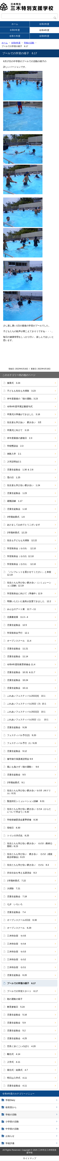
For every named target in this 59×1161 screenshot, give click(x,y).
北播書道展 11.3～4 (17, 617)
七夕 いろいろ (14, 904)
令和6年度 (44, 36)
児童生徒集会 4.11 (17, 1085)
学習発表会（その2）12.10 (20, 556)
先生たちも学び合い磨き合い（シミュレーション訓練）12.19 (29, 584)
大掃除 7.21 (13, 888)
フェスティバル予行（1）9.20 (22, 743)
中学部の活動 (12, 1129)
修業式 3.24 (13, 383)
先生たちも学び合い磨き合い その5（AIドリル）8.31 (29, 792)
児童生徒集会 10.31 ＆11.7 (21, 672)
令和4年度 (44, 30)
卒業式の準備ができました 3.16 (23, 414)
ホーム (14, 24)
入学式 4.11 (13, 1062)
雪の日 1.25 (13, 477)
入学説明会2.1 (14, 461)
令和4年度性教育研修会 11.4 (21, 664)
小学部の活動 (12, 1121)
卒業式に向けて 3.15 (18, 430)
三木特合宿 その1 (16, 967)
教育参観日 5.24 (16, 1007)
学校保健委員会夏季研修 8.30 (22, 819)
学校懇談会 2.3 (15, 446)
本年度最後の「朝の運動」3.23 (22, 398)
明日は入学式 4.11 (17, 1078)
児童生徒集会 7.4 (16, 912)
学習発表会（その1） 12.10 (21, 564)
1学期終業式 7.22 (16, 880)
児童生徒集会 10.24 (17, 680)
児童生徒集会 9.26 (17, 727)
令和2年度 (44, 24)
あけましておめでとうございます (23, 524)
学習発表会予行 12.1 (18, 633)
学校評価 (10, 1143)
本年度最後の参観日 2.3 (19, 438)
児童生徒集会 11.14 (17, 656)
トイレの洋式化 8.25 (18, 835)
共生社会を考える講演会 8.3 (22, 872)
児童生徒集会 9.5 (16, 774)
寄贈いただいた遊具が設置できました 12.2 (29, 601)
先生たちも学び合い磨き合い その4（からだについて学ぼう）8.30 (29, 810)
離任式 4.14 (13, 1054)
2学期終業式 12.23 (17, 532)
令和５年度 (14, 36)
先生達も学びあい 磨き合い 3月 (24, 422)
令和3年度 (15, 30)
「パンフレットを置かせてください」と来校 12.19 (30, 573)
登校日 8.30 (13, 827)
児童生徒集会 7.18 (17, 896)
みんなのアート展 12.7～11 (21, 609)
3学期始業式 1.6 (16, 517)
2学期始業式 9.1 (16, 782)
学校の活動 (29, 43)
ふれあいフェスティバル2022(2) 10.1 (26, 711)
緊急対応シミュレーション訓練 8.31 (25, 801)
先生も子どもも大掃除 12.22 (22, 540)
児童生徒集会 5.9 (16, 1022)
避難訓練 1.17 (14, 501)
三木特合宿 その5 (16, 935)
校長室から (11, 1107)
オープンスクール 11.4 (19, 640)
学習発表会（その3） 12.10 (21, 548)
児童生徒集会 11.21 (17, 648)
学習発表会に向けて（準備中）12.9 (24, 593)
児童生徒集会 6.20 (17, 975)
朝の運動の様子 (14, 999)
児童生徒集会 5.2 (16, 1030)
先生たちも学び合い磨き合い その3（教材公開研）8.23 (29, 844)
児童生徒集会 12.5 (17, 625)
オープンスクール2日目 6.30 (23, 920)
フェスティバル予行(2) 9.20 (21, 735)
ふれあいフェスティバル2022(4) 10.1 (26, 696)
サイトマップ (29, 1158)
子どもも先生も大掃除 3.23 (21, 391)
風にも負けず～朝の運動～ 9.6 (23, 767)
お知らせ (10, 1136)
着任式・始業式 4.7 (17, 1070)
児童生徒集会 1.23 (17, 493)
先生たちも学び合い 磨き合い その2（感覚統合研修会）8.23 (29, 855)
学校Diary (10, 1100)
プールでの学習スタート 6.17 (22, 991)
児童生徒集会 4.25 (17, 1038)
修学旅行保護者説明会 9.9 (20, 759)
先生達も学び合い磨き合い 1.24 (23, 485)
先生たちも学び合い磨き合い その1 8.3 (28, 865)
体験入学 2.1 (14, 453)
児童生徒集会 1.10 (17, 509)
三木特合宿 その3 (16, 951)
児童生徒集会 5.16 (17, 1014)
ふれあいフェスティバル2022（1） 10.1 (27, 719)
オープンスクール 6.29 (19, 928)
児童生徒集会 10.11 (17, 688)
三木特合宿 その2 (16, 959)
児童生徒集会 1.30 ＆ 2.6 (20, 469)
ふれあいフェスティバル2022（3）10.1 (27, 703)
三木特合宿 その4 (16, 943)
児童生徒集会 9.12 (17, 751)
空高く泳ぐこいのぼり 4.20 (21, 1046)
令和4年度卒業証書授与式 (20, 406)
